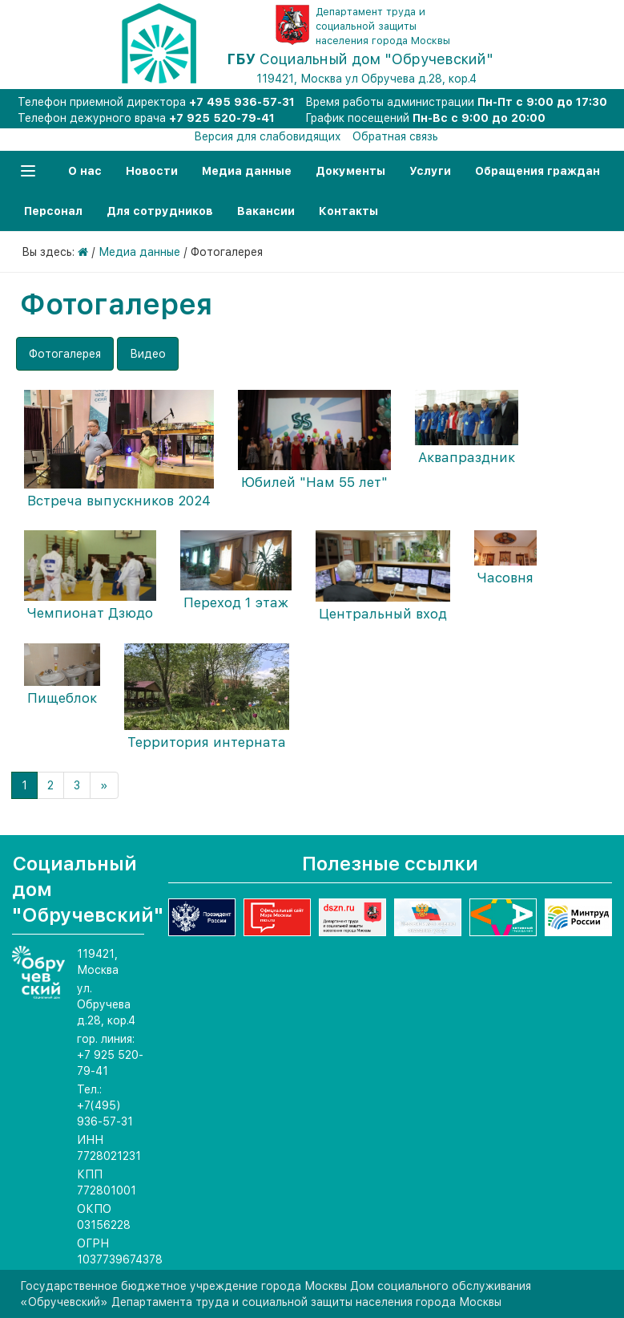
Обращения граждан (537, 170)
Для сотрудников (160, 211)
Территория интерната (206, 742)
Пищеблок (62, 698)
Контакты (348, 211)
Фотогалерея (65, 353)
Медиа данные (247, 170)
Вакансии (266, 211)
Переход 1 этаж (235, 602)
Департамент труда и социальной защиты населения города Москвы (383, 26)
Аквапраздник (466, 457)
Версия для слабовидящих (267, 136)
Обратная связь (395, 136)
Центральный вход (383, 614)
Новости (152, 170)
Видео (148, 353)
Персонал (53, 211)
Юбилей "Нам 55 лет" (314, 482)
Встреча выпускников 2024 (119, 501)
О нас (85, 170)
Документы (350, 170)
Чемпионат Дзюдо (90, 613)
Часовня (505, 578)
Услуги (430, 170)
